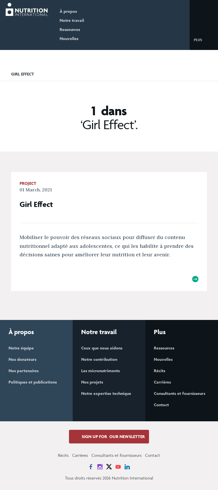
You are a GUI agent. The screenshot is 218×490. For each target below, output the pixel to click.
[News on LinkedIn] (127, 466)
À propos (68, 11)
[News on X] (109, 466)
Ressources (70, 29)
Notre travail (72, 20)
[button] (202, 39)
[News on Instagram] (100, 466)
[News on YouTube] (118, 466)
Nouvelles (69, 38)
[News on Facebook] (90, 466)
